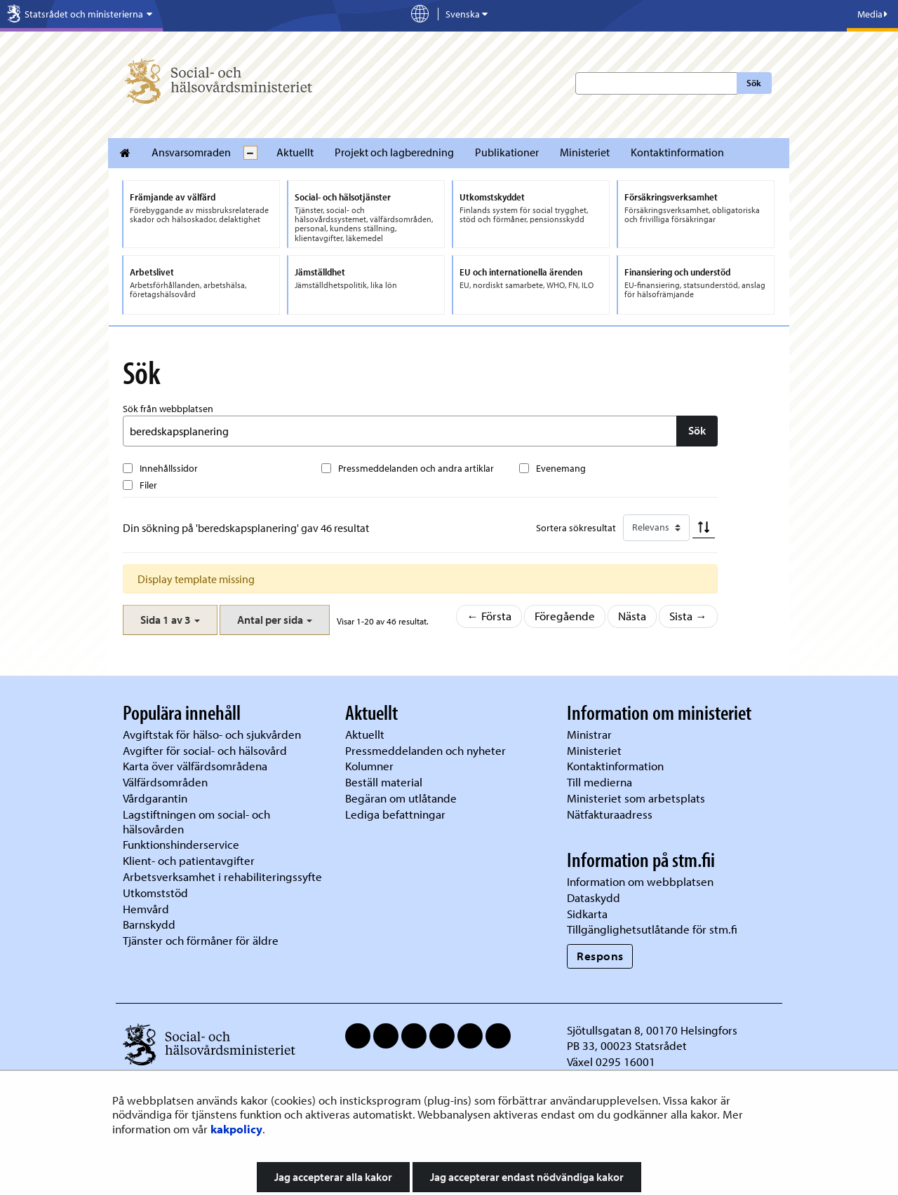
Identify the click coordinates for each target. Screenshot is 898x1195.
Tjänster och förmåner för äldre (201, 940)
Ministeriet (585, 152)
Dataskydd (593, 897)
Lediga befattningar (395, 814)
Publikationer (507, 152)
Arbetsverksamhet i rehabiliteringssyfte (224, 876)
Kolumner (369, 765)
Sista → (688, 615)
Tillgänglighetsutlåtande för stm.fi (652, 929)
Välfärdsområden (165, 781)
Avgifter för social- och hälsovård (205, 750)
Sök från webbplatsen (168, 409)
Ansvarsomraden (191, 152)
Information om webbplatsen (640, 881)
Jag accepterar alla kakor (333, 1177)
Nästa (632, 615)
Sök (753, 82)
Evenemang (561, 468)
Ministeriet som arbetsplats (636, 798)
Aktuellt (295, 152)
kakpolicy (236, 1128)
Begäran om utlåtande (401, 798)
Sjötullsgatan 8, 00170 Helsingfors (652, 1030)
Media (872, 14)
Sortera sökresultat (576, 528)
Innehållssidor (169, 468)
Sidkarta (587, 913)
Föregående (565, 615)
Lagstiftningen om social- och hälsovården (196, 821)
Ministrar (589, 734)
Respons (600, 955)
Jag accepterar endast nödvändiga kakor (527, 1177)
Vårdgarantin (155, 798)
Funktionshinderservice (181, 844)
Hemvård (146, 908)
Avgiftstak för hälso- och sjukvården (212, 734)
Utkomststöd (155, 892)
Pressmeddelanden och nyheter (425, 750)
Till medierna (599, 781)
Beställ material (383, 781)
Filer (148, 485)
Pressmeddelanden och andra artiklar (416, 468)
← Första (489, 615)
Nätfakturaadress (609, 814)
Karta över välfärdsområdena (195, 765)
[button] (170, 620)
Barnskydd (149, 924)
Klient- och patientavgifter (189, 860)
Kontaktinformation (677, 152)
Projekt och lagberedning (394, 152)
